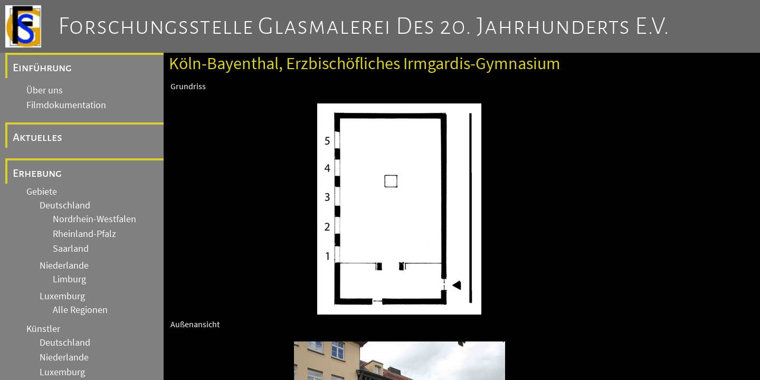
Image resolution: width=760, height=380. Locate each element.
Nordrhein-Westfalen (94, 219)
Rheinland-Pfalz (84, 234)
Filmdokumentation (66, 105)
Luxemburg (62, 296)
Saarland (71, 248)
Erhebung (37, 173)
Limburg (69, 279)
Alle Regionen (80, 310)
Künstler (43, 329)
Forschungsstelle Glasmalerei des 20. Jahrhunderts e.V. (364, 26)
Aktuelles (37, 137)
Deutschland (65, 205)
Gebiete (41, 191)
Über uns (44, 90)
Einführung (42, 67)
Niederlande (64, 265)
